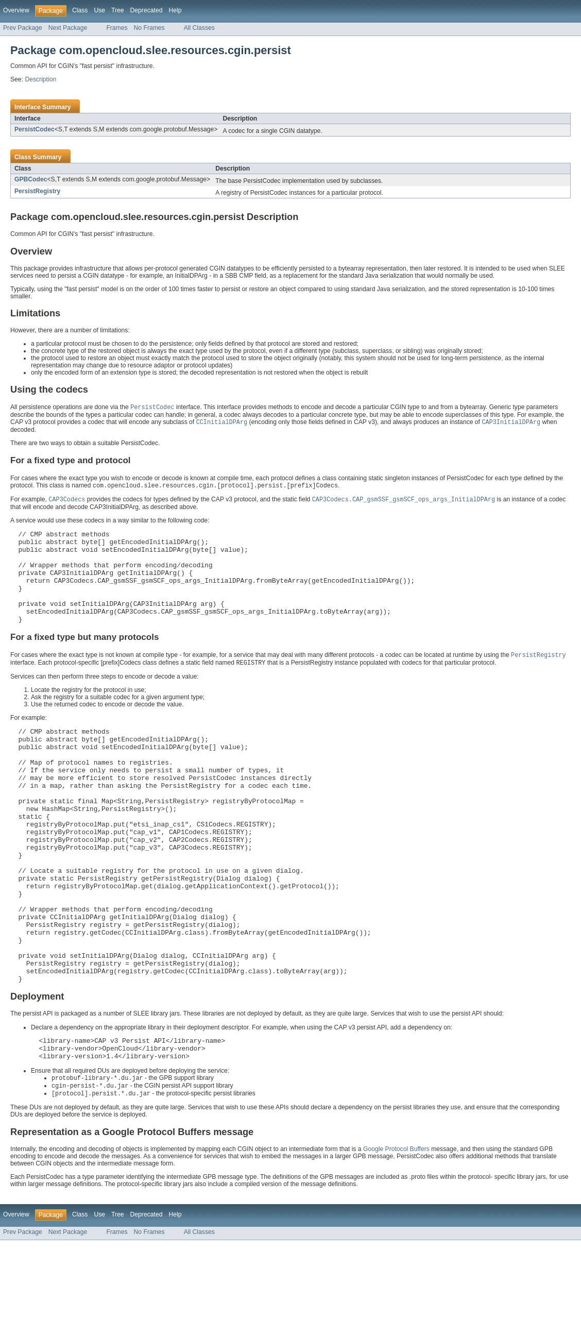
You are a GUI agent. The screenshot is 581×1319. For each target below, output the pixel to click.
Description (40, 79)
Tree (117, 10)
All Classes (199, 27)
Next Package (68, 27)
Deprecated (146, 10)
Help (174, 10)
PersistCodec (34, 129)
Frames (116, 27)
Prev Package (22, 27)
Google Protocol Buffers (396, 1227)
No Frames (149, 27)
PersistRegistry (37, 191)
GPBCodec (30, 179)
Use (99, 10)
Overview (16, 10)
